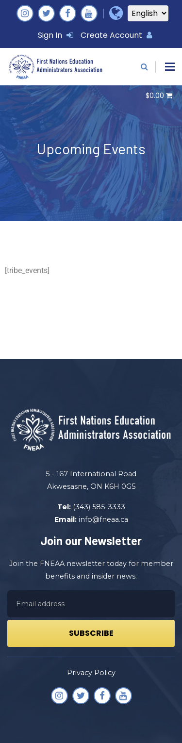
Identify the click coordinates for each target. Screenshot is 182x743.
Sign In (55, 35)
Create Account (116, 35)
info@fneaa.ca (103, 519)
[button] (170, 67)
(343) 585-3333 (99, 506)
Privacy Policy (91, 672)
